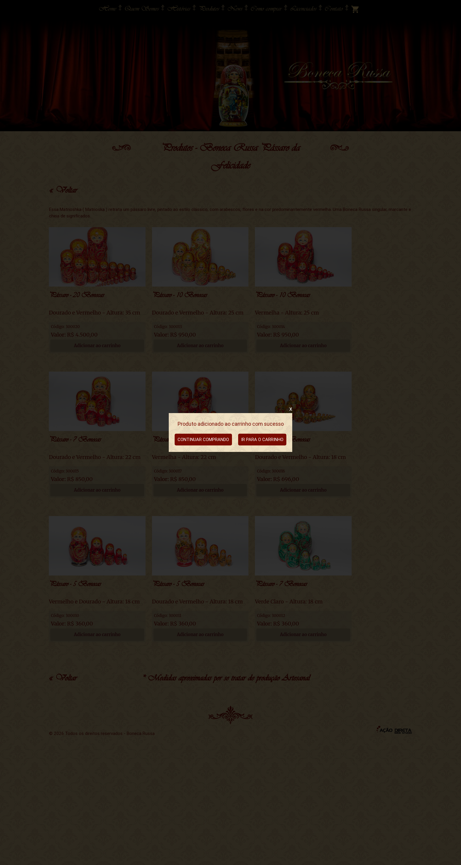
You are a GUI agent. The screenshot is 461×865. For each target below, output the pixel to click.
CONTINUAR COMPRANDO (203, 439)
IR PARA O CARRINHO (262, 439)
